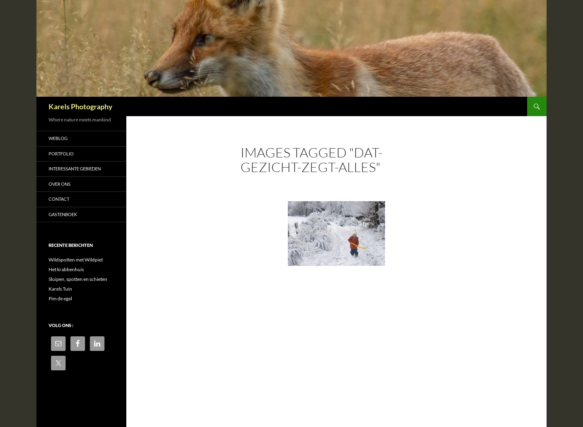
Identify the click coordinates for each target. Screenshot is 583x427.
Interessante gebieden (75, 168)
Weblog (58, 138)
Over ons (59, 184)
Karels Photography (81, 106)
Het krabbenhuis (66, 269)
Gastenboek (63, 214)
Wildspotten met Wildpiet (76, 260)
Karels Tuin (60, 289)
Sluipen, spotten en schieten (78, 279)
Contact (59, 199)
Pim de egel (60, 298)
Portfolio (61, 153)
